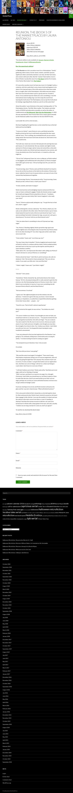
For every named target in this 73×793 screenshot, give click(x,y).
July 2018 (5, 617)
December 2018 (7, 602)
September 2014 (7, 762)
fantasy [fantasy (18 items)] (10, 510)
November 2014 (7, 756)
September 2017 (7, 649)
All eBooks (5, 20)
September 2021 (7, 576)
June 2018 (5, 620)
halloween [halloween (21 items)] (34, 510)
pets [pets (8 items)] (46, 515)
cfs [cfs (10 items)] (46, 506)
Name (18, 453)
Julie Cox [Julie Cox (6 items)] (46, 512)
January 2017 (6, 674)
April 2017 (5, 664)
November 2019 (7, 592)
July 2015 (5, 730)
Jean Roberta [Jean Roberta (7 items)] (24, 512)
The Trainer (37, 81)
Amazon (41, 60)
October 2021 (6, 573)
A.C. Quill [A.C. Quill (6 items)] (5, 504)
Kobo (25, 62)
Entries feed (6, 776)
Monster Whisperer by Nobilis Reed (56, 20)
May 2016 (5, 699)
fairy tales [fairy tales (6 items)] (5, 509)
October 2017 (6, 646)
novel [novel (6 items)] (43, 515)
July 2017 (5, 655)
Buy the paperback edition (24, 66)
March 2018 (6, 630)
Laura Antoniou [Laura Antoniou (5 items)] (51, 512)
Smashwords (19, 62)
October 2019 (6, 595)
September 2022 (7, 567)
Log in (4, 773)
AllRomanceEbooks (35, 62)
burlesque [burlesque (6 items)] (5, 506)
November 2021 (7, 570)
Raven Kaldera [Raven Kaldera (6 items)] (55, 515)
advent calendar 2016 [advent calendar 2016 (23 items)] (15, 504)
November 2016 (7, 680)
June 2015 (5, 734)
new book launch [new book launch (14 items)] (20, 515)
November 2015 (7, 718)
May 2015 (5, 737)
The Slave (41, 79)
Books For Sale (21, 20)
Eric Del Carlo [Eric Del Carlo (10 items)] (64, 506)
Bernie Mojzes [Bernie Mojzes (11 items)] (59, 504)
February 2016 (7, 708)
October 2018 (6, 608)
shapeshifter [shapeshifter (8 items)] (13, 519)
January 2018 (6, 636)
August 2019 (6, 598)
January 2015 (6, 749)
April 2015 (5, 740)
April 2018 (5, 627)
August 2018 (6, 614)
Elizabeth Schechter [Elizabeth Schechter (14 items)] (53, 506)
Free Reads (41, 20)
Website (18, 468)
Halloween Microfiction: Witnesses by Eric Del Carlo (17, 549)
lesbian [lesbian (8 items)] (57, 512)
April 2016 (5, 702)
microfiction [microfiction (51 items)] (8, 515)
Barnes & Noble (49, 60)
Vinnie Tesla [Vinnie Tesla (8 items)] (46, 519)
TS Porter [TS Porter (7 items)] (40, 519)
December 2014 (7, 752)
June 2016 (5, 696)
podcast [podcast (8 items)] (49, 515)
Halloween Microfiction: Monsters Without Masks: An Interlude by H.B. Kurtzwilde (25, 543)
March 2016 (6, 705)
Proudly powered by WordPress (10, 791)
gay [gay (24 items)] (22, 509)
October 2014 (6, 759)
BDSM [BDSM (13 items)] (53, 504)
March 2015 (6, 743)
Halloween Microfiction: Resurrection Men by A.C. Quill (18, 540)
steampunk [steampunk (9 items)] (20, 519)
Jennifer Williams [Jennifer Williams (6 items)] (39, 512)
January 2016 (6, 712)
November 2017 (7, 642)
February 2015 (7, 746)
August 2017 (6, 652)
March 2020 (6, 589)
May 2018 (5, 624)
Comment (19, 431)
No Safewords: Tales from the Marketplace (39, 112)
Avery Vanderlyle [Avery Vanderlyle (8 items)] (46, 504)
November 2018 (7, 605)
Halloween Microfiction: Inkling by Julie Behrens (16, 552)
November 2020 (7, 580)
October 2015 (6, 721)
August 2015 (6, 727)
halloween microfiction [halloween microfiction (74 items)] (51, 509)
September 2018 (7, 611)
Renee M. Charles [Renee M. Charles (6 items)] (63, 515)
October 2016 (6, 683)
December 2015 (7, 715)
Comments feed (7, 780)
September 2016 (7, 686)
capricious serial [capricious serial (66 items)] (29, 506)
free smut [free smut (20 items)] (16, 510)
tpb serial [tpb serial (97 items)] (32, 518)
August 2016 (6, 690)
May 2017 (5, 661)
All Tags (13, 20)
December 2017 (7, 639)
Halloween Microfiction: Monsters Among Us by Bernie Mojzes (20, 546)
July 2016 (5, 693)
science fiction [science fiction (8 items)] (6, 519)
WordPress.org (7, 783)
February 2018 (7, 633)
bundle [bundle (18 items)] (66, 504)
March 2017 (6, 668)
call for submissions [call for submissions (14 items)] (14, 506)
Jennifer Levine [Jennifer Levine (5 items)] (31, 512)
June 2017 (5, 658)
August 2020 (6, 586)
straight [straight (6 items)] (25, 519)
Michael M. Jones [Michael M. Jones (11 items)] (64, 512)
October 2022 (6, 564)
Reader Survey (6, 24)
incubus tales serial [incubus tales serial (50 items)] (12, 512)
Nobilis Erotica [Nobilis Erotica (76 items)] (34, 515)
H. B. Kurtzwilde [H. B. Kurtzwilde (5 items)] (27, 509)
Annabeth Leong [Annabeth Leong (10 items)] (29, 504)
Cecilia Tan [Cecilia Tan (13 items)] (41, 506)
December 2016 (7, 677)
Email (18, 460)
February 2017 (7, 671)
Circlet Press (7, 16)
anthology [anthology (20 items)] (38, 504)
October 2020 (6, 583)
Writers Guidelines (17, 24)
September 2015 (7, 724)
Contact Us (32, 20)
